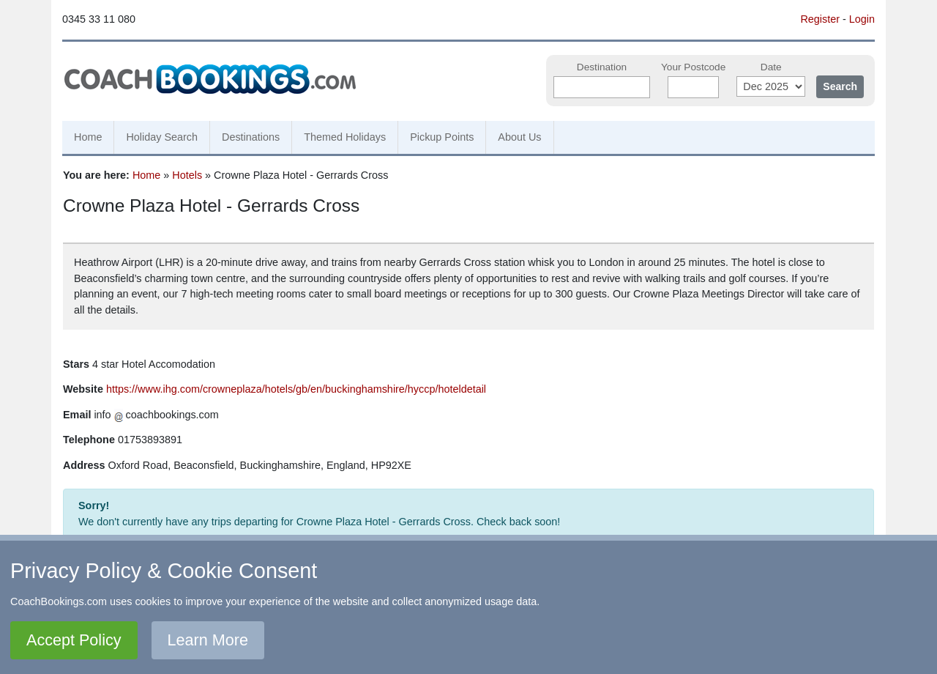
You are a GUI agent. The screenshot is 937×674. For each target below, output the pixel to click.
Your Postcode (693, 67)
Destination (602, 67)
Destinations (251, 137)
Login (862, 19)
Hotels (187, 175)
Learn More (208, 640)
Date (771, 67)
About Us (519, 137)
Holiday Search (162, 137)
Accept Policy (74, 640)
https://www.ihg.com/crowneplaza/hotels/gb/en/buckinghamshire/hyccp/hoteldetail (296, 389)
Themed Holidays (345, 137)
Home (88, 137)
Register (820, 19)
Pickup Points (442, 137)
